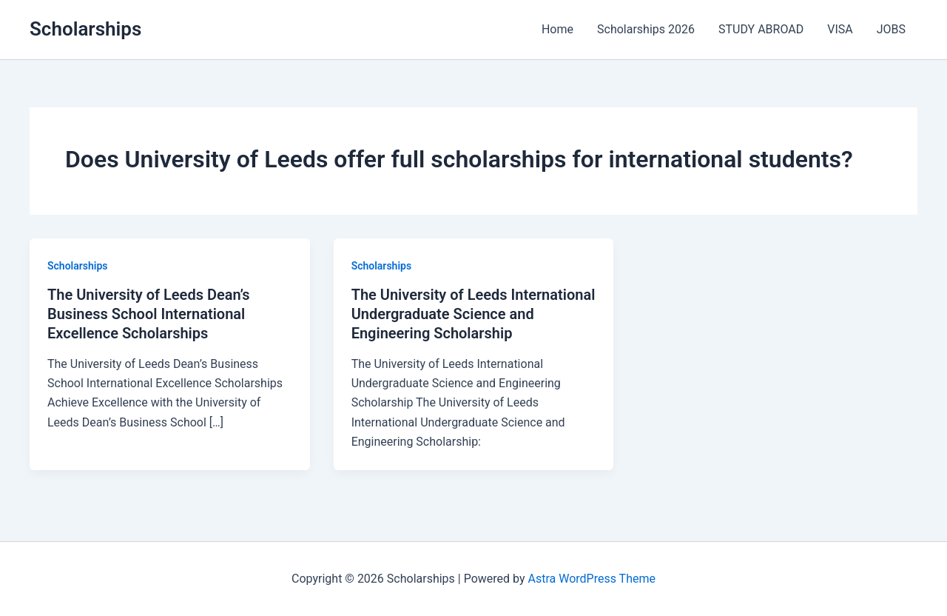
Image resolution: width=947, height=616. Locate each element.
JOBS (891, 29)
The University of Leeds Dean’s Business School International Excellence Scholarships (148, 314)
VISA (839, 29)
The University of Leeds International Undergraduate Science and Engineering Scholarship (473, 314)
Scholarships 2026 (646, 29)
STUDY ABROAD (760, 29)
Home (557, 29)
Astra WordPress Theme (592, 579)
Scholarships (85, 29)
